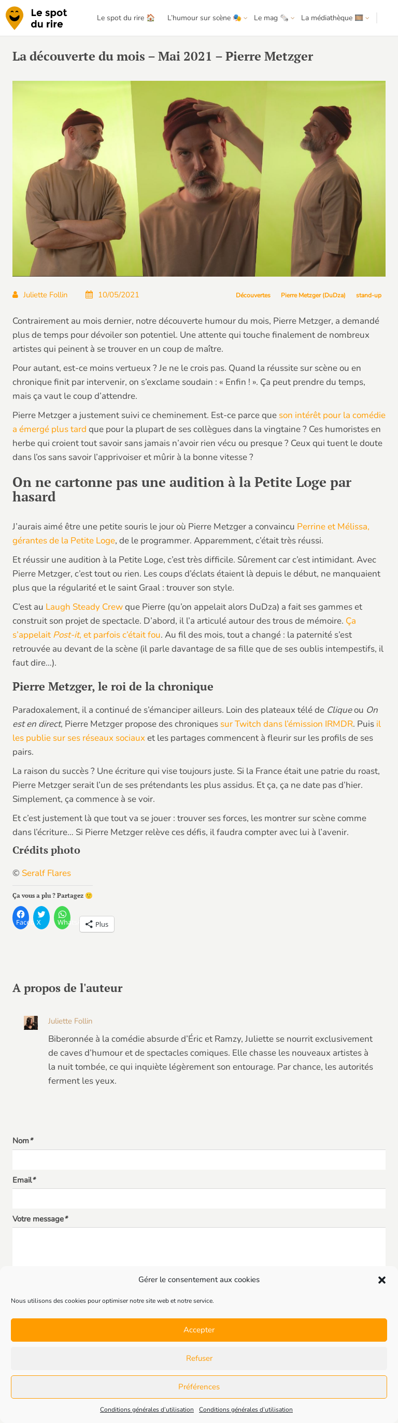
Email (23, 1180)
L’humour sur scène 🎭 (204, 18)
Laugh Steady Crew (84, 607)
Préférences (199, 1387)
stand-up (368, 295)
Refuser (199, 1358)
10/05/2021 (112, 295)
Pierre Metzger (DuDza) (313, 295)
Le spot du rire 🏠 (126, 18)
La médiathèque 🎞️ (332, 18)
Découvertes (253, 295)
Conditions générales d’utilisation (147, 1409)
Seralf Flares (46, 873)
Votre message (39, 1219)
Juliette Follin (40, 295)
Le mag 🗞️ (271, 18)
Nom (22, 1140)
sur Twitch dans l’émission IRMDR (286, 724)
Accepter (199, 1330)
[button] (382, 1280)
